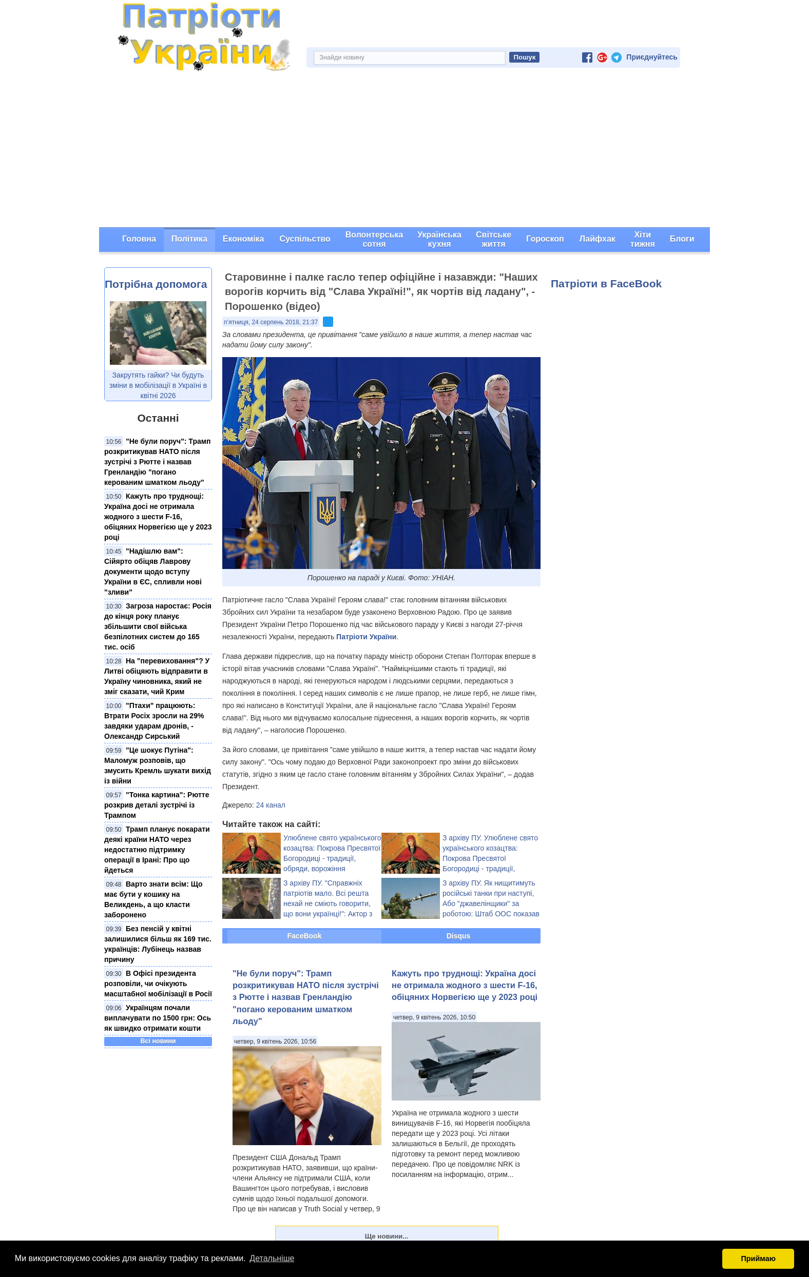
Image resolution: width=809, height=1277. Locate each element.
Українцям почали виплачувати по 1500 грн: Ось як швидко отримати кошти (157, 1018)
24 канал (270, 805)
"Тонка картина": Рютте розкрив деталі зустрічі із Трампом (156, 805)
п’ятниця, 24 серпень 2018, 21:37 (271, 322)
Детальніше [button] (271, 1258)
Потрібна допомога (156, 284)
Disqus (459, 936)
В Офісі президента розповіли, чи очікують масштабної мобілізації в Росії (158, 983)
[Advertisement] (404, 150)
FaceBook (304, 936)
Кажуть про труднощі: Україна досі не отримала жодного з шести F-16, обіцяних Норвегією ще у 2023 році (158, 516)
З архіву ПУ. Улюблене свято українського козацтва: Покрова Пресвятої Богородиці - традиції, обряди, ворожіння (490, 858)
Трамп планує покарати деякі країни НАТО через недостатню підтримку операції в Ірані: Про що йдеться (157, 849)
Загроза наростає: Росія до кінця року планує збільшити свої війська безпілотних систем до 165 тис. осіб (157, 626)
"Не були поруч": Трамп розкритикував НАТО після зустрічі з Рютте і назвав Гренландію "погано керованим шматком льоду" (157, 461)
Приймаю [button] (758, 1258)
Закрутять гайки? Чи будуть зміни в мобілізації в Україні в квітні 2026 (158, 385)
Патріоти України (366, 637)
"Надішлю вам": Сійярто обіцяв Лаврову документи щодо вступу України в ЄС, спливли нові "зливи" (153, 571)
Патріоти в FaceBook (606, 283)
